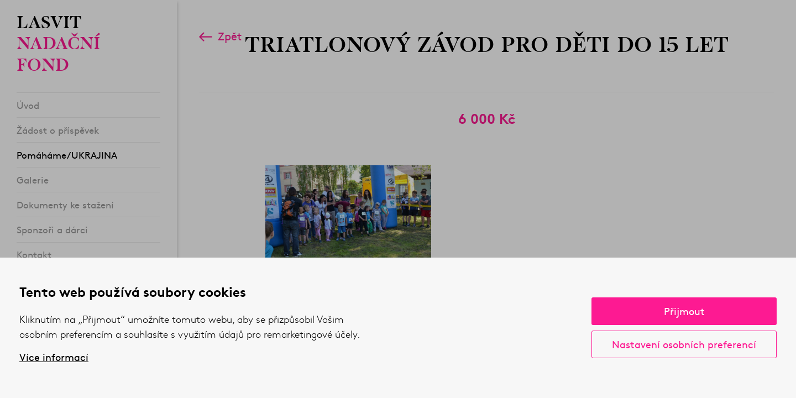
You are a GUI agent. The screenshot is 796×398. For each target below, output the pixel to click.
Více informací (53, 357)
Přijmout (684, 311)
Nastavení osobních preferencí (684, 344)
